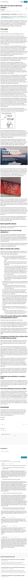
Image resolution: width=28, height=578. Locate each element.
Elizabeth (3, 9)
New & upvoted (6, 460)
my (15, 393)
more (11, 23)
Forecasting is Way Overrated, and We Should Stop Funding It (13, 567)
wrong (24, 174)
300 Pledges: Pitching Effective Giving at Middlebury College (12, 575)
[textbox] (14, 453)
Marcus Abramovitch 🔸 (4, 568)
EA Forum (5, 2)
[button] (1, 430)
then (9, 175)
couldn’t (2, 175)
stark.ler (2, 576)
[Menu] (1, 2)
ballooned (13, 175)
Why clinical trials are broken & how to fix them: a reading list (13, 559)
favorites (17, 393)
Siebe (2, 560)
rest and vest (24, 239)
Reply (2, 514)
